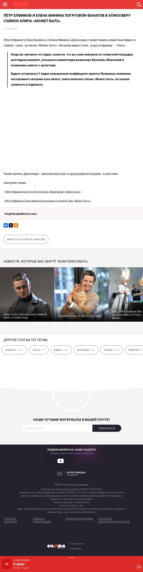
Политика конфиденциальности (114, 520)
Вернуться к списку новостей (26, 239)
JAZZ (55, 4)
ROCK (38, 4)
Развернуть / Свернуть (71, 557)
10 (139, 567)
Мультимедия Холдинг (71, 473)
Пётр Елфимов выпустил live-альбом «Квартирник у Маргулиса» (43, 192)
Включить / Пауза (7, 564)
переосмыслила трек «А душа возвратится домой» (71, 173)
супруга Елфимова (101, 45)
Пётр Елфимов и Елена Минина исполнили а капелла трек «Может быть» (48, 201)
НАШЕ (21, 4)
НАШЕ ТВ (89, 4)
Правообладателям (79, 518)
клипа (19, 45)
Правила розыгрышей (42, 520)
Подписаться (106, 428)
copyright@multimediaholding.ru (79, 512)
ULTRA (72, 4)
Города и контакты (10, 520)
